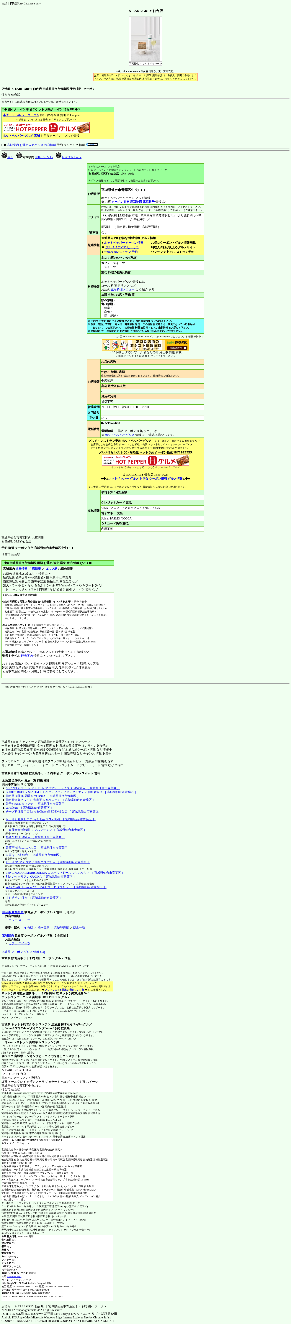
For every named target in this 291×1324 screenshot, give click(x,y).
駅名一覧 (79, 927)
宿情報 (36, 568)
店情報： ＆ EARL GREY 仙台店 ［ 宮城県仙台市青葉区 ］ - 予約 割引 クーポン (53, 1306)
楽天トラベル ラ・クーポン (21, 115)
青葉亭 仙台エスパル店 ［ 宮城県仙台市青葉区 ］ (38, 847)
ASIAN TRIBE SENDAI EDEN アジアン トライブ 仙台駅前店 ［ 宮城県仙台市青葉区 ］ (63, 788)
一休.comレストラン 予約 (121, 252)
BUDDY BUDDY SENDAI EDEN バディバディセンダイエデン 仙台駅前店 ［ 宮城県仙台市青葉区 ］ (72, 792)
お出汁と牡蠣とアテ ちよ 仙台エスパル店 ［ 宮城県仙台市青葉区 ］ (51, 819)
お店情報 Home (68, 157)
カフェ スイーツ (19, 920)
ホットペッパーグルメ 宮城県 (21, 997)
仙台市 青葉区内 (13, 912)
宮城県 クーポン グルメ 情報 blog (23, 951)
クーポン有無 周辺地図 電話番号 (133, 201)
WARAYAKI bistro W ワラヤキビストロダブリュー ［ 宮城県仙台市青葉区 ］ (56, 887)
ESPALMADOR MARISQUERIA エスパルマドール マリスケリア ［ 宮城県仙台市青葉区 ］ (65, 872)
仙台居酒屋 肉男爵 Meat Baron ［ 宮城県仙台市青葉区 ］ (43, 795)
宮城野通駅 (61, 927)
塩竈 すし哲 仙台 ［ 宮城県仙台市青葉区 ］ (34, 854)
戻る (7, 157)
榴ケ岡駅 (44, 927)
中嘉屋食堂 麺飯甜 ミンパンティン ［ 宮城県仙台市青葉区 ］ (46, 829)
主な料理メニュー (123, 289)
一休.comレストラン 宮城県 (19, 1042)
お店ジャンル (44, 157)
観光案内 (27, 655)
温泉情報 (21, 568)
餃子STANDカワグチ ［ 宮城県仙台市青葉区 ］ (37, 803)
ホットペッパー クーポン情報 (123, 242)
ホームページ (14, 1276)
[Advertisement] (24, 712)
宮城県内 (8, 935)
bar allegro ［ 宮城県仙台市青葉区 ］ (29, 807)
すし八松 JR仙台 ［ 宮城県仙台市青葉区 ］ (34, 897)
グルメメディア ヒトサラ (122, 247)
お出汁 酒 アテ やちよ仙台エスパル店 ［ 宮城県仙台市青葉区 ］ (48, 862)
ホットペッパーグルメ (120, 434)
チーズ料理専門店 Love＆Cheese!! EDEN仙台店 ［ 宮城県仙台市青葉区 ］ (54, 811)
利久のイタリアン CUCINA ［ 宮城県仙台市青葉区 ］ (41, 876)
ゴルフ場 (51, 568)
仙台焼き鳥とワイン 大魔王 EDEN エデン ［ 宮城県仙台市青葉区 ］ (50, 799)
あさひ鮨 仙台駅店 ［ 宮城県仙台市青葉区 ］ (35, 837)
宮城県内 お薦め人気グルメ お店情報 (31, 145)
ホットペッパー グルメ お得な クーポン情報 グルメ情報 (145, 478)
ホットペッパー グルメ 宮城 (21, 135)
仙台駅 (28, 927)
